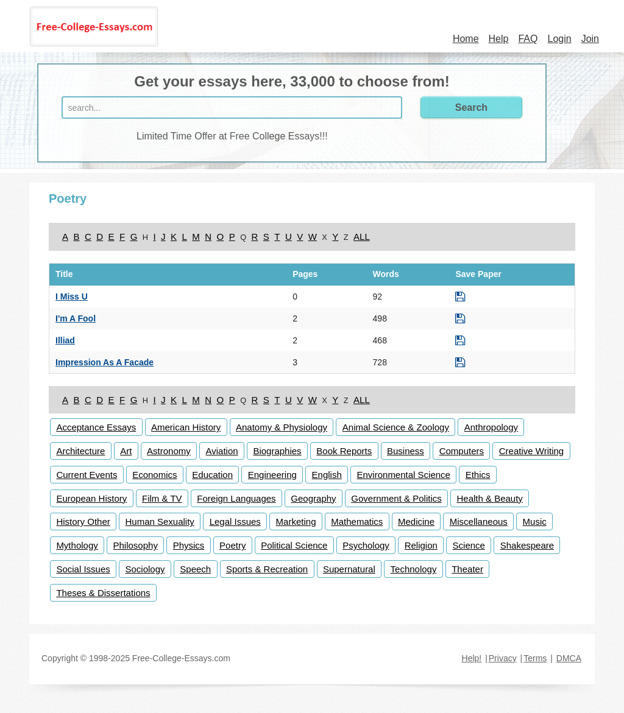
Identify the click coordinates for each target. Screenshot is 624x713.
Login (559, 38)
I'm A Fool (75, 318)
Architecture (80, 451)
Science (469, 545)
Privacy (503, 658)
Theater (467, 569)
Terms (535, 658)
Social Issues (83, 569)
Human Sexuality (159, 521)
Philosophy (135, 545)
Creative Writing (531, 451)
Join (590, 38)
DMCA (568, 658)
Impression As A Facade (104, 362)
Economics (154, 474)
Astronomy (169, 451)
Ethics (478, 474)
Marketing (296, 521)
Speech (195, 569)
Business (405, 451)
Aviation (222, 451)
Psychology (365, 545)
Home (466, 38)
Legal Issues (235, 521)
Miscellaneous (479, 521)
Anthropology (491, 427)
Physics (189, 545)
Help (499, 38)
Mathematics (357, 521)
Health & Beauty (489, 498)
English (327, 474)
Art (126, 451)
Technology (414, 569)
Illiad (65, 340)
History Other (83, 521)
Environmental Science (403, 474)
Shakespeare (527, 545)
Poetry (232, 545)
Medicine (416, 521)
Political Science (294, 545)
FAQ (527, 38)
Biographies (277, 451)
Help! (472, 658)
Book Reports (344, 451)
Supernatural (349, 569)
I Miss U (71, 296)
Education (212, 474)
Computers (461, 451)
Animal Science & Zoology (395, 427)
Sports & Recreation (267, 569)
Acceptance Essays (96, 427)
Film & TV (162, 498)
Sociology (145, 569)
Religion (421, 545)
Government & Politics (396, 498)
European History (91, 498)
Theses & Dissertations (103, 593)
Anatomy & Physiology (281, 427)
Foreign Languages (236, 498)
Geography (313, 498)
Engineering (272, 474)
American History (186, 427)
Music (535, 521)
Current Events (86, 474)
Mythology (77, 545)
